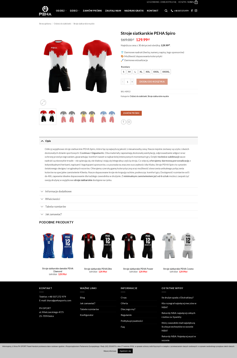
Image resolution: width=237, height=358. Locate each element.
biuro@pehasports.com (59, 300)
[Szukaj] (166, 11)
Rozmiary (125, 67)
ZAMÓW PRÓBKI (131, 113)
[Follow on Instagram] (196, 10)
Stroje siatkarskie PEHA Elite (98, 269)
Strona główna (45, 23)
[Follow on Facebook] (192, 10)
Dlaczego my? (128, 309)
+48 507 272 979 (57, 296)
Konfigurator (87, 314)
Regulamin (126, 314)
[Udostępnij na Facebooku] (123, 121)
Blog (82, 297)
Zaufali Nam (113, 10)
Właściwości (49, 199)
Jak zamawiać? (50, 214)
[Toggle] (42, 141)
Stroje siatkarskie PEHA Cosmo (178, 269)
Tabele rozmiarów (89, 309)
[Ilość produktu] (127, 82)
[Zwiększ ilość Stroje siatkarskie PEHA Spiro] (132, 82)
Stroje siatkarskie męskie (83, 23)
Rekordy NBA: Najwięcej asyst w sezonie (179, 338)
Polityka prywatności (132, 320)
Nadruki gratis (134, 10)
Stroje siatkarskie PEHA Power (138, 269)
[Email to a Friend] (129, 121)
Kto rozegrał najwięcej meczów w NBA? (179, 305)
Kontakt (152, 10)
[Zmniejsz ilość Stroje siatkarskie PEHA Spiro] (122, 82)
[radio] (123, 71)
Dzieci (75, 10)
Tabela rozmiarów (52, 207)
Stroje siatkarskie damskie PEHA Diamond (57, 270)
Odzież (61, 10)
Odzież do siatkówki (62, 23)
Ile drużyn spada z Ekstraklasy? (178, 297)
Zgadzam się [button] (125, 351)
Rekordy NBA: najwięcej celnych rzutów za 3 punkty (178, 314)
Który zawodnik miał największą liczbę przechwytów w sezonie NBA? (178, 326)
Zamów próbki (92, 10)
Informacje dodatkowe (55, 192)
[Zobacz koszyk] (188, 2)
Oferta (124, 303)
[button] (161, 2)
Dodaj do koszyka (152, 81)
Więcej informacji (110, 351)
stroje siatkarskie (83, 180)
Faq (123, 326)
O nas (124, 297)
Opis (45, 141)
